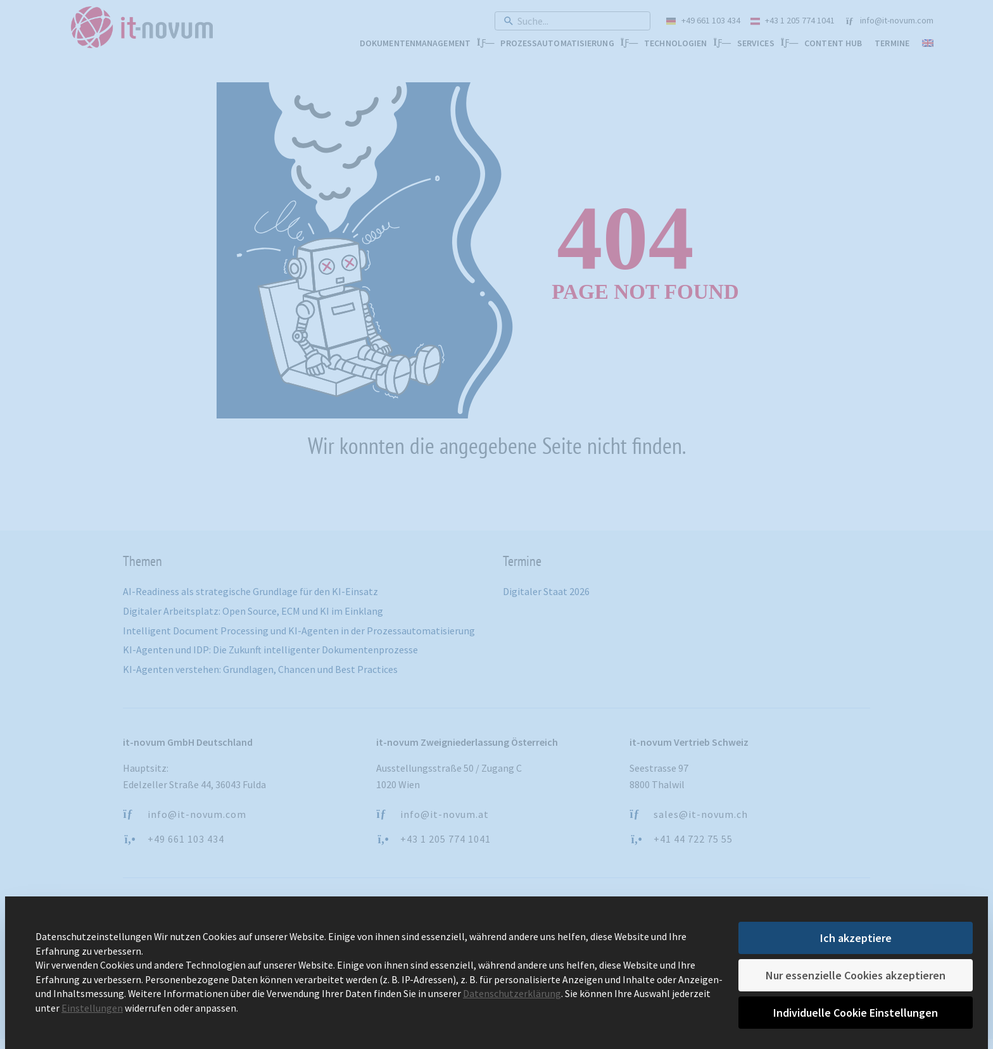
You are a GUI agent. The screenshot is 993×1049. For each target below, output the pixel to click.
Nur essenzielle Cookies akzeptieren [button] (856, 975)
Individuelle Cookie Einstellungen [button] (855, 1012)
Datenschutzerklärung (512, 994)
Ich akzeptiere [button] (856, 938)
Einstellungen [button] (92, 1008)
